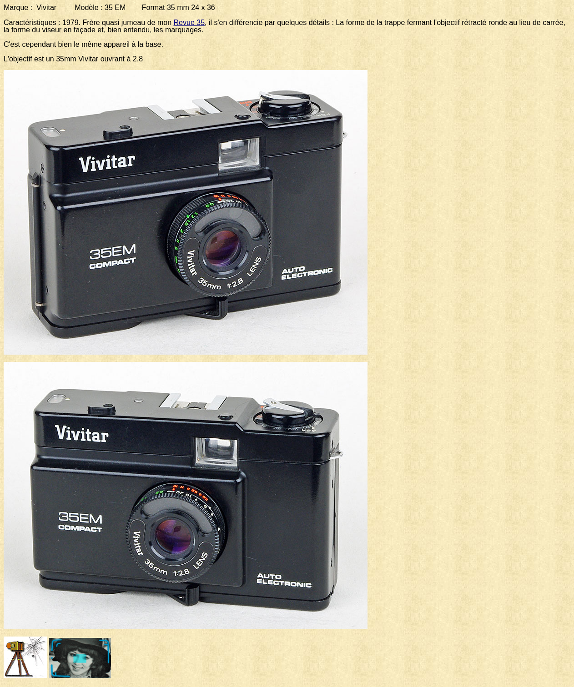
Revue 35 (189, 22)
